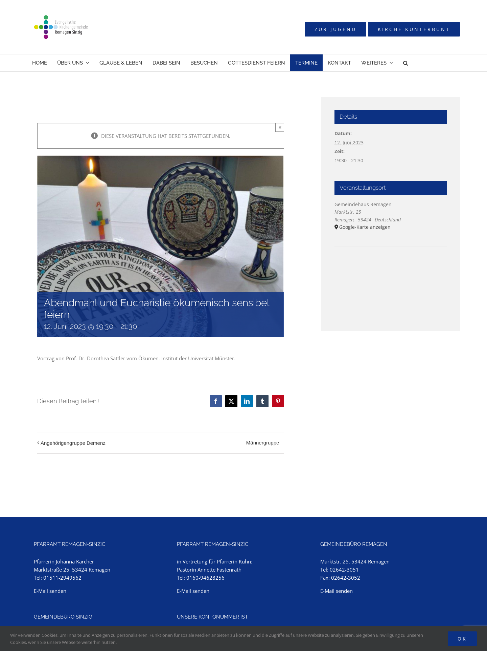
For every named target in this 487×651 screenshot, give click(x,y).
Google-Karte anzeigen (365, 227)
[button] (405, 62)
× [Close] (280, 127)
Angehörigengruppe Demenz (73, 443)
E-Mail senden (50, 590)
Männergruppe (262, 442)
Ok (462, 638)
